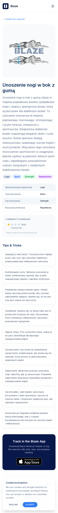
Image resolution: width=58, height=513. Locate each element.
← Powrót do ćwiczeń (13, 19)
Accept (30, 504)
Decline (13, 504)
